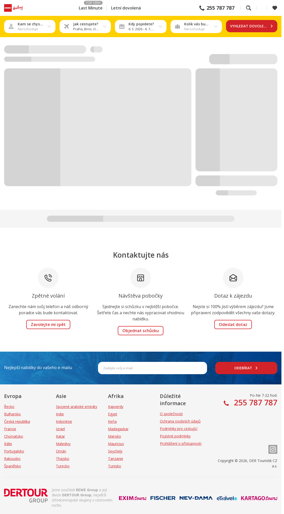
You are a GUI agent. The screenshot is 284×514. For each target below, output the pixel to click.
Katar (60, 436)
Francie (10, 428)
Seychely (115, 451)
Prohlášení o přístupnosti (180, 443)
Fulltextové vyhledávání (248, 8)
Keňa (112, 421)
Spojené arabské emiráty (76, 406)
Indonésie (64, 421)
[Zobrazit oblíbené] (274, 8)
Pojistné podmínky (175, 436)
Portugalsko (14, 451)
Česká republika (17, 421)
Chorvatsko (13, 436)
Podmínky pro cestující (178, 428)
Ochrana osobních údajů (180, 421)
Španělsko (12, 466)
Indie (60, 414)
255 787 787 (220, 8)
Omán (61, 451)
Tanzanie (115, 458)
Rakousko (12, 458)
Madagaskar (118, 428)
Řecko (9, 406)
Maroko (114, 436)
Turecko (63, 466)
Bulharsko (12, 414)
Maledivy (63, 443)
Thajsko (62, 458)
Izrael (60, 428)
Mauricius (116, 443)
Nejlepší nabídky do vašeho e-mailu (38, 367)
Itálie (8, 443)
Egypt (112, 414)
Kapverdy (115, 406)
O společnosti (171, 413)
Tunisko (114, 466)
